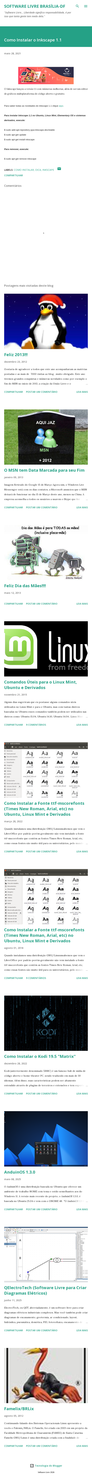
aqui (61, 106)
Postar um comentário (41, 391)
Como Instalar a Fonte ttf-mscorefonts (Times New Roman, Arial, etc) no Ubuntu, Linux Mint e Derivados (44, 808)
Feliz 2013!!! (16, 354)
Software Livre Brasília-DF (34, 6)
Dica (38, 169)
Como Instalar (24, 169)
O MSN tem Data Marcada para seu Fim (44, 470)
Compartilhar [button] (13, 175)
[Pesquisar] (77, 6)
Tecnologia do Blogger (46, 1465)
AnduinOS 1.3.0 (19, 1172)
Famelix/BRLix (19, 1408)
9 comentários (36, 724)
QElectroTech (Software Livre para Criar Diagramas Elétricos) (45, 1290)
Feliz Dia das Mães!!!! (25, 585)
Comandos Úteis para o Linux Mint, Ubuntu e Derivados (40, 684)
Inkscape (48, 169)
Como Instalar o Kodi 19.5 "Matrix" (40, 1056)
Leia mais (82, 391)
